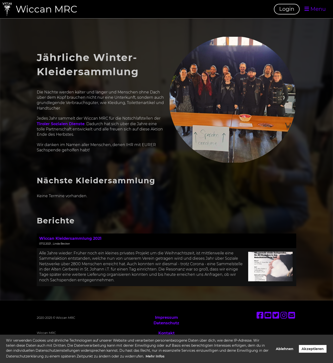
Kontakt (166, 333)
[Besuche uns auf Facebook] (260, 315)
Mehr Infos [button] (155, 356)
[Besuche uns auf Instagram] (283, 315)
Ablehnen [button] (284, 349)
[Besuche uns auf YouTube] (268, 315)
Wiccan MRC (46, 9)
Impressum (166, 317)
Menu (315, 9)
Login (286, 9)
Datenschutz (166, 323)
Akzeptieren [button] (313, 349)
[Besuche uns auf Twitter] (275, 315)
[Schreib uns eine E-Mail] (291, 315)
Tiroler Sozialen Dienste (61, 124)
